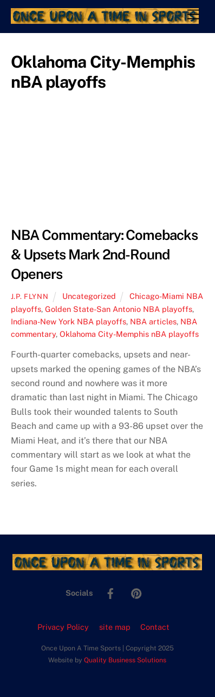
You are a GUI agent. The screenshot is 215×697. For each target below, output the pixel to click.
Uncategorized (89, 296)
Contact (155, 626)
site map (115, 626)
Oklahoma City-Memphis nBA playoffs (129, 333)
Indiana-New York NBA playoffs (68, 321)
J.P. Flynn (29, 296)
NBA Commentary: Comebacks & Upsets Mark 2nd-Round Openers (104, 254)
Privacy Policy (63, 626)
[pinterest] (136, 592)
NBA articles (153, 321)
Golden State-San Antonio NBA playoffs (118, 309)
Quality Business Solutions (125, 660)
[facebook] (110, 592)
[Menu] (193, 14)
